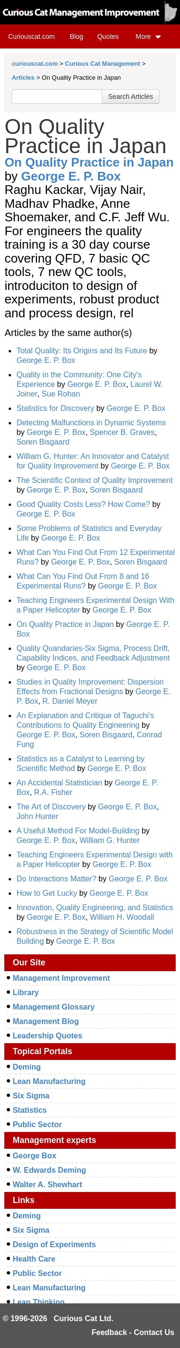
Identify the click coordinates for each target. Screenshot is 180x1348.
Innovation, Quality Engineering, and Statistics (94, 907)
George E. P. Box (71, 176)
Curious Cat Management (102, 63)
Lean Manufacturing (48, 1081)
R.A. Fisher (53, 792)
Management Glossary (53, 1007)
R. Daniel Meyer (69, 701)
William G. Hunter (110, 840)
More (148, 36)
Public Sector (36, 1124)
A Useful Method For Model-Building (79, 831)
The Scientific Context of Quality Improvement (94, 480)
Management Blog (45, 1021)
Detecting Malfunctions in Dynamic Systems (91, 423)
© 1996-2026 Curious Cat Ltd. (58, 1318)
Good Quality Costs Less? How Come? (83, 504)
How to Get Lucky (46, 893)
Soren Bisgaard (42, 442)
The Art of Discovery (50, 807)
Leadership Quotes (47, 1036)
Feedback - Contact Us (133, 1332)
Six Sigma (30, 1096)
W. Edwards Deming (49, 1170)
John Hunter (37, 816)
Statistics (29, 1110)
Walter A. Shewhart (47, 1184)
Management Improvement (61, 978)
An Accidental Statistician (59, 783)
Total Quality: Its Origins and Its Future (81, 351)
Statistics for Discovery (55, 408)
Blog (76, 36)
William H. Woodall (122, 917)
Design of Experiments (54, 1244)
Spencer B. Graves (122, 432)
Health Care (33, 1259)
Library (25, 992)
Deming (26, 1067)
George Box (34, 1156)
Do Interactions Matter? (56, 879)
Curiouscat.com (31, 36)
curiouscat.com (35, 63)
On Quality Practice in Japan (89, 162)
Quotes (108, 36)
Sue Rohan (61, 394)
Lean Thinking (38, 1302)
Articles (23, 77)
